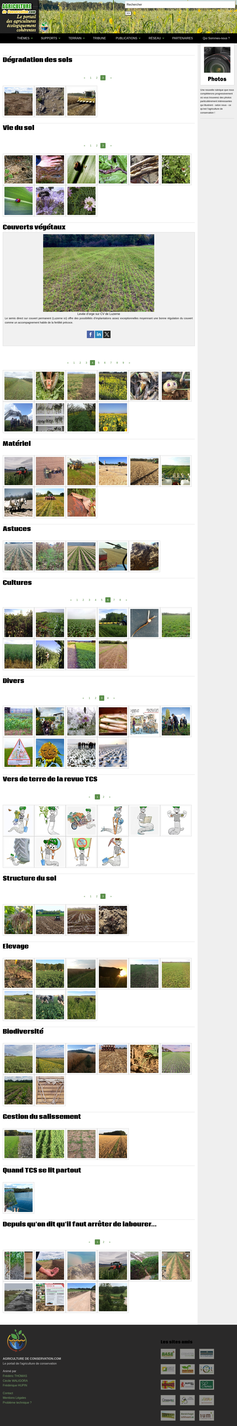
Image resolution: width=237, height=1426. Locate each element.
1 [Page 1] (90, 77)
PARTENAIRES (182, 38)
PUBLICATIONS (126, 38)
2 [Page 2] (97, 77)
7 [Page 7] (111, 362)
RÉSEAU (155, 38)
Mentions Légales (14, 1397)
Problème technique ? (17, 1402)
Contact (8, 1393)
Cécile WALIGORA (15, 1380)
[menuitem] (7, 38)
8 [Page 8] (117, 362)
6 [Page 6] (105, 362)
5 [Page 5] (98, 362)
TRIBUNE (99, 38)
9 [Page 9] (123, 362)
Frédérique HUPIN (15, 1385)
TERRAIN (75, 38)
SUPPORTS (49, 38)
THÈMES (23, 38)
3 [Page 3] (86, 362)
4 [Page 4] (95, 599)
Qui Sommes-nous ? (216, 38)
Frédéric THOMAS (15, 1375)
